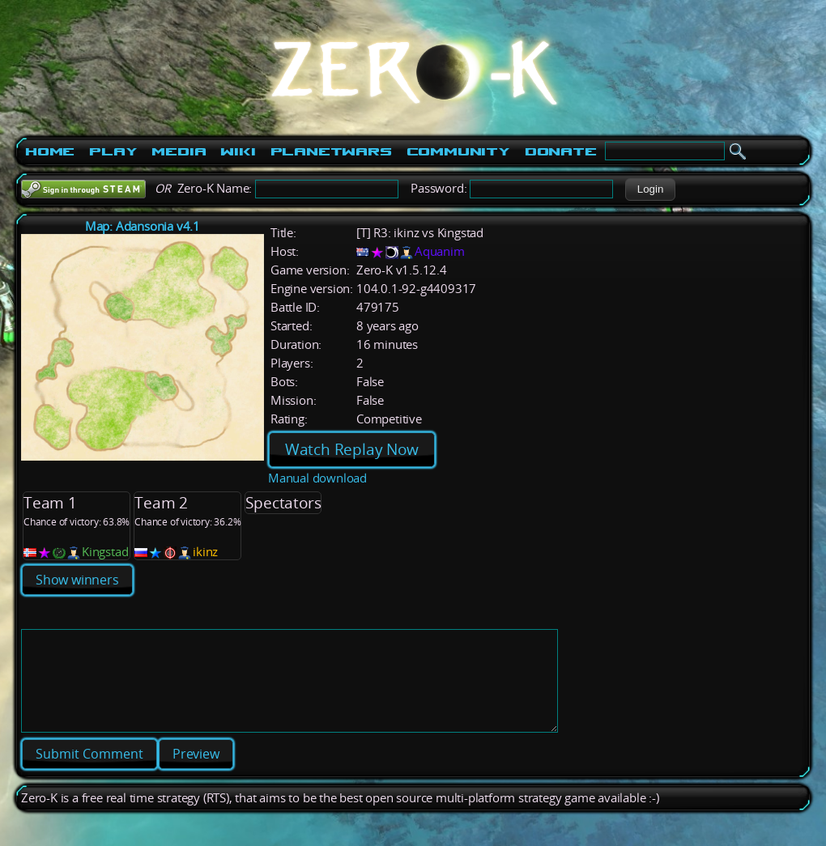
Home (50, 151)
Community (458, 151)
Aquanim (440, 251)
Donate (561, 151)
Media (178, 151)
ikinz (205, 551)
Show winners (77, 580)
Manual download (317, 478)
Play (113, 151)
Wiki (237, 151)
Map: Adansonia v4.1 (142, 226)
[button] (650, 189)
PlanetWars (331, 151)
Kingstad (105, 551)
